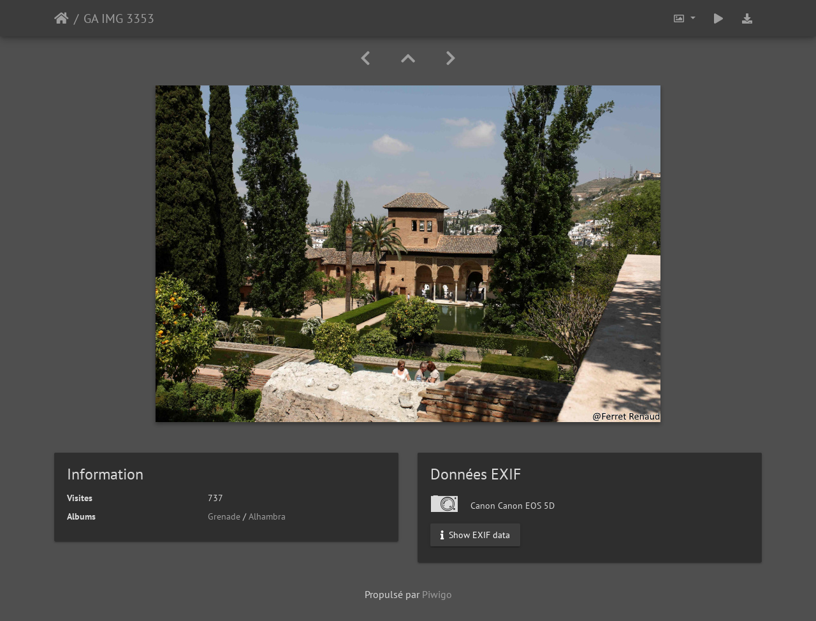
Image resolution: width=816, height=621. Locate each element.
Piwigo (437, 594)
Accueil (61, 18)
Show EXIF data (475, 535)
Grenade (224, 516)
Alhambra (267, 516)
